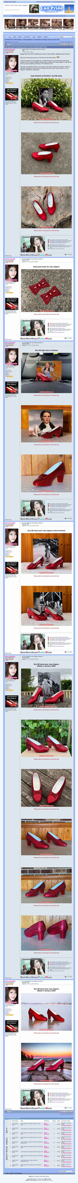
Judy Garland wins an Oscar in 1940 (57, 244)
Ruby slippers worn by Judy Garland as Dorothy (59, 241)
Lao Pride (14, 15)
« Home (7, 1173)
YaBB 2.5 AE (47, 1179)
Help (14, 37)
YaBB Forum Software (31, 1180)
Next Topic (70, 42)
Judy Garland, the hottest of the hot (56, 248)
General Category (18, 39)
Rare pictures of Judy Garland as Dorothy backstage (60, 245)
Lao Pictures (26, 15)
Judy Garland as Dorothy (35, 15)
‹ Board (11, 1173)
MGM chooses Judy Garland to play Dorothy (58, 239)
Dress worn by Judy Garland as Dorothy (57, 242)
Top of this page (18, 1173)
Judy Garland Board (28, 39)
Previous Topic (63, 42)
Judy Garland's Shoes (61, 15)
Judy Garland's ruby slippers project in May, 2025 (32, 1128)
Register (25, 5)
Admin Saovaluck (14, 42)
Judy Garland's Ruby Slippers (48, 15)
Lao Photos (20, 15)
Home (9, 37)
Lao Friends (27, 37)
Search (20, 37)
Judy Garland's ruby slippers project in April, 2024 (32, 1151)
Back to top (8, 255)
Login (19, 5)
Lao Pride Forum (9, 39)
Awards (46, 37)
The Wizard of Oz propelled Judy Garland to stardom (60, 240)
